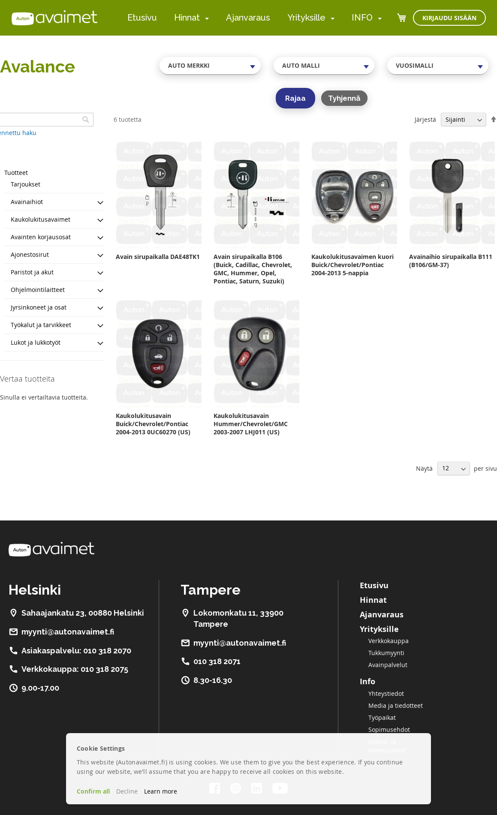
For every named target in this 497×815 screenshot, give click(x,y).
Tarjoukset (25, 184)
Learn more (160, 791)
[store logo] (54, 17)
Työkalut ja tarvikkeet (41, 325)
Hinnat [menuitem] (187, 17)
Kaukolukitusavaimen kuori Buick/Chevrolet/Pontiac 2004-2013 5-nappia (352, 265)
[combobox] (210, 65)
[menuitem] (205, 18)
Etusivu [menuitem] (142, 17)
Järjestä (425, 119)
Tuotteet (16, 172)
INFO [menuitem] (362, 17)
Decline (127, 791)
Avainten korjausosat (41, 237)
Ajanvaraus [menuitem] (248, 17)
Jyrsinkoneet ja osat (38, 307)
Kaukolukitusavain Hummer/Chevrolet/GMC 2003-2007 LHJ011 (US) (251, 424)
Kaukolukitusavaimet (40, 219)
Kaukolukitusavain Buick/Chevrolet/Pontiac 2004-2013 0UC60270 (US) (153, 424)
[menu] (254, 18)
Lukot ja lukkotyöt (35, 342)
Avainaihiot (27, 202)
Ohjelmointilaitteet (38, 290)
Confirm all (93, 791)
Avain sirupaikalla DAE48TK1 (158, 257)
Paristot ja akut (32, 272)
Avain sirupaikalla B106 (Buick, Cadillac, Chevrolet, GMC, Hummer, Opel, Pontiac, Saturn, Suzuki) (253, 269)
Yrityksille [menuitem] (306, 17)
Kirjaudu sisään (449, 18)
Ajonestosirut (30, 254)
